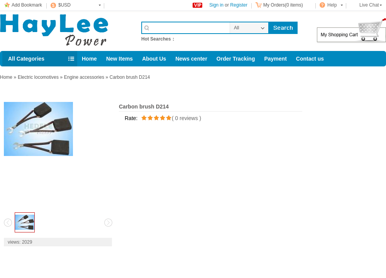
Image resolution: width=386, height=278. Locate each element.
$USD (64, 5)
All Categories (26, 59)
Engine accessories (84, 77)
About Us (154, 59)
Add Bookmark (27, 5)
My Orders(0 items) (283, 5)
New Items (119, 59)
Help (332, 5)
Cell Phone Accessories (62, 30)
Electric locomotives (38, 77)
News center (191, 59)
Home (89, 59)
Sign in (216, 5)
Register (238, 5)
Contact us (310, 59)
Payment (275, 59)
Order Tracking (236, 59)
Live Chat (369, 5)
